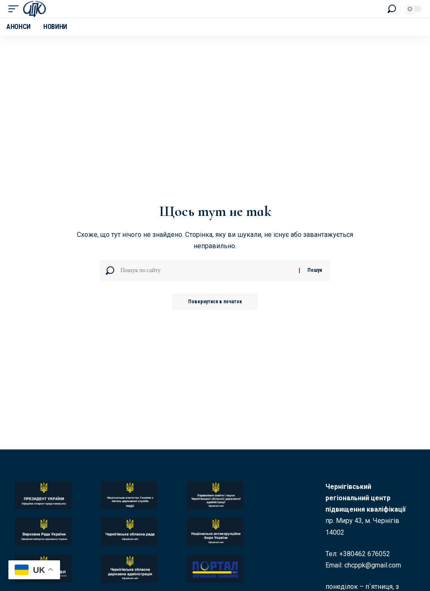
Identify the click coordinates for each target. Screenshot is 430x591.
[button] (15, 9)
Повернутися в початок (215, 302)
